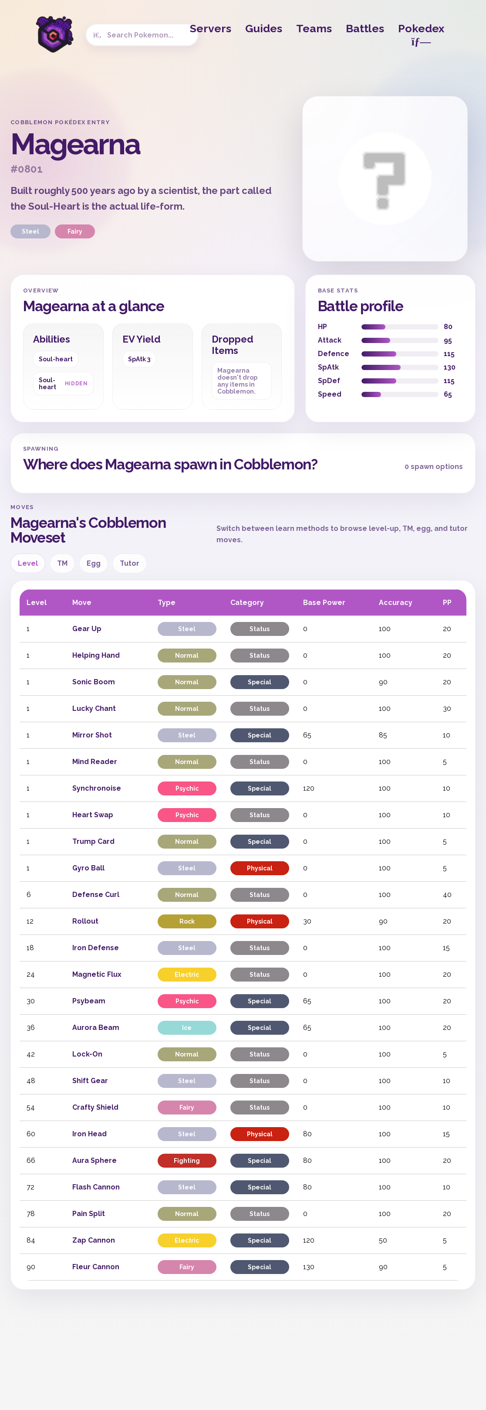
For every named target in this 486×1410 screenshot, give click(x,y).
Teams (314, 28)
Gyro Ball (88, 868)
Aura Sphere (94, 1160)
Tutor (129, 563)
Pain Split (88, 1214)
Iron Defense (95, 948)
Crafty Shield (95, 1107)
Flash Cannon (96, 1187)
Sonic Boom (93, 682)
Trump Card (93, 841)
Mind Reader (94, 762)
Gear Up (86, 629)
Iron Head (89, 1134)
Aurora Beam (95, 1027)
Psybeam (88, 1001)
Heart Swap (92, 815)
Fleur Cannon (95, 1267)
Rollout (85, 921)
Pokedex (421, 34)
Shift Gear (90, 1081)
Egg (94, 563)
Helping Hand (96, 655)
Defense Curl (95, 894)
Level (28, 563)
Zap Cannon (93, 1240)
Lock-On (87, 1054)
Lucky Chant (94, 708)
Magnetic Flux (97, 974)
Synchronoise (96, 788)
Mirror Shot (92, 735)
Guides (263, 28)
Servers (210, 28)
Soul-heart (56, 359)
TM (62, 563)
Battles (365, 28)
